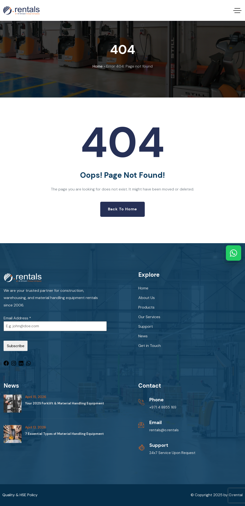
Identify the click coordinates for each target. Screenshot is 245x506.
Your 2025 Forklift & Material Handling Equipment (64, 403)
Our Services (149, 316)
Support (145, 326)
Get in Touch (149, 345)
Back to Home (122, 209)
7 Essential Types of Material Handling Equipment (64, 434)
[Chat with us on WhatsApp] (233, 253)
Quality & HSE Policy (20, 494)
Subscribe (15, 345)
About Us (146, 297)
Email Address (17, 318)
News (143, 336)
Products (146, 307)
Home (98, 66)
